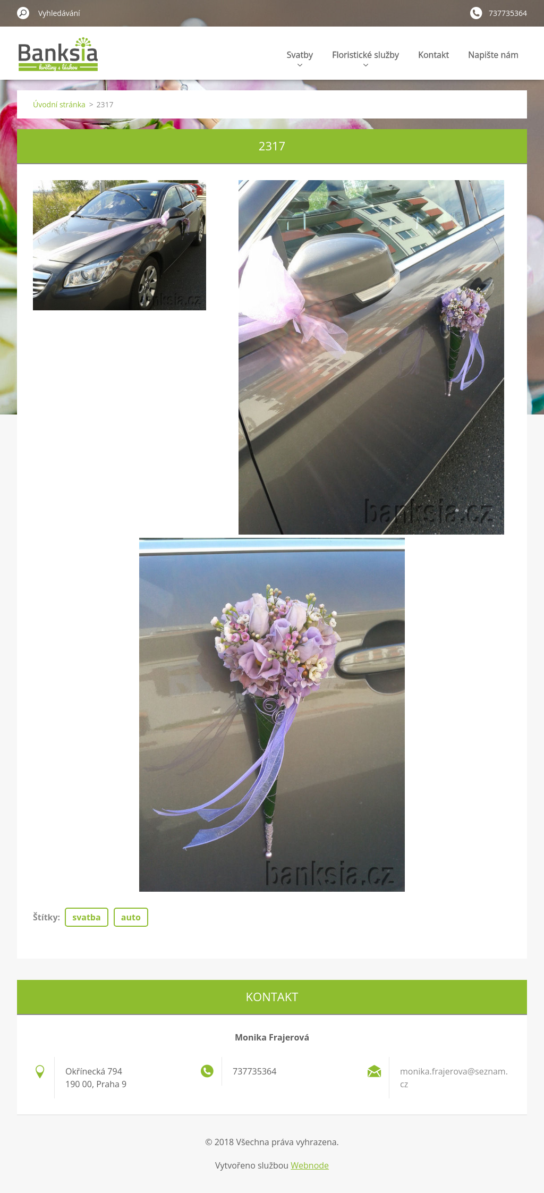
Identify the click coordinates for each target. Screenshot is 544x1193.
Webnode (310, 1165)
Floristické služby (365, 57)
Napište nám (493, 55)
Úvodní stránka (59, 104)
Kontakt (433, 55)
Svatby (300, 57)
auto (131, 917)
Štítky (45, 917)
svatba (86, 917)
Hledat (23, 12)
